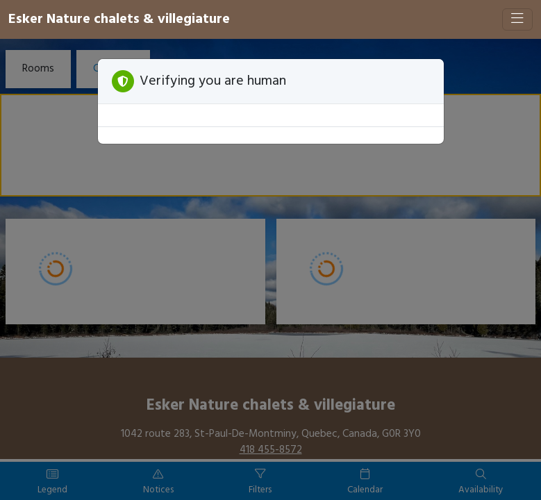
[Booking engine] (270, 269)
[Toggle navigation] (517, 19)
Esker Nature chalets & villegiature (119, 19)
